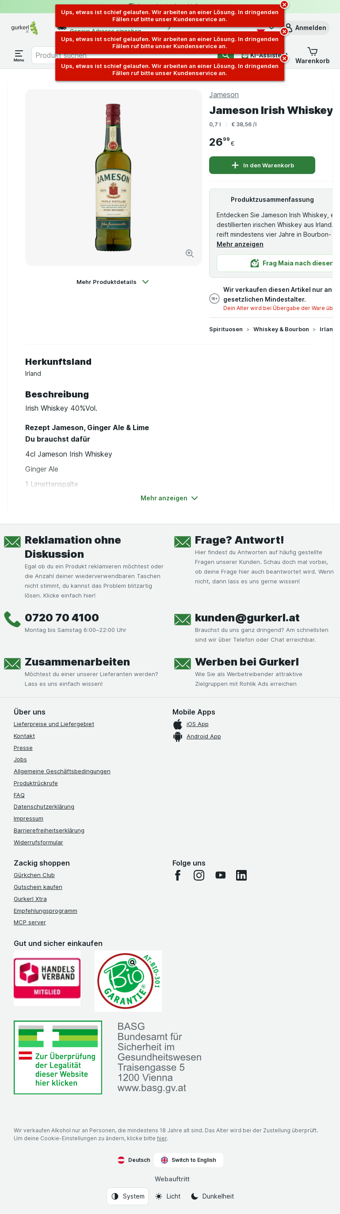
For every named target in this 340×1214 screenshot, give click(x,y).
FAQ (19, 794)
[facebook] (177, 875)
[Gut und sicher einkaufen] (128, 981)
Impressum (28, 818)
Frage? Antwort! (239, 539)
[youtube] (220, 875)
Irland (328, 329)
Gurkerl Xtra (30, 898)
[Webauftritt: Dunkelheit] (212, 1196)
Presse (23, 747)
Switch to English (188, 1160)
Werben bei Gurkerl (247, 661)
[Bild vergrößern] (190, 253)
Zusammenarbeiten (77, 661)
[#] (58, 1057)
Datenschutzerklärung (44, 806)
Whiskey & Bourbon (281, 329)
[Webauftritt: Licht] (167, 1196)
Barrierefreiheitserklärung (49, 830)
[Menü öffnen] (19, 55)
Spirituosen (226, 329)
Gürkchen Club (34, 874)
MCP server (30, 922)
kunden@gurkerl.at (247, 617)
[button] (304, 28)
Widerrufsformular (38, 842)
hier (162, 1138)
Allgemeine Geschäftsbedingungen (62, 771)
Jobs (20, 759)
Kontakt (24, 735)
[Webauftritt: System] (128, 1196)
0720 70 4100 (62, 617)
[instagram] (199, 875)
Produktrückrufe (36, 783)
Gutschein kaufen (38, 886)
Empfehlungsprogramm (45, 910)
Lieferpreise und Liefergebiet (54, 723)
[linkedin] (241, 875)
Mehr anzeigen (240, 244)
